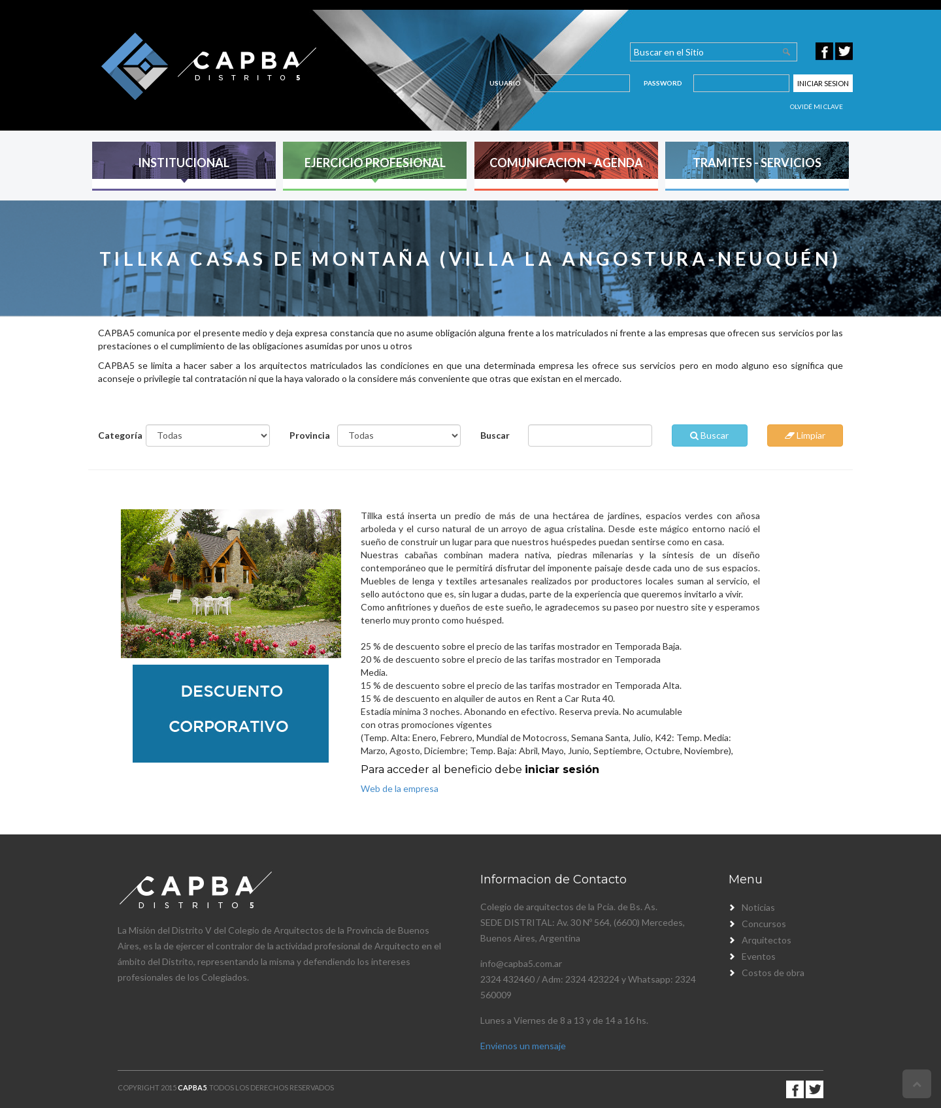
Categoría (117, 435)
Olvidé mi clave (816, 106)
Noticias (758, 907)
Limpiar (805, 435)
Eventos (759, 956)
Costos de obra (773, 972)
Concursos (764, 923)
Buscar (495, 435)
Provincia (308, 435)
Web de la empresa (399, 788)
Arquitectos (766, 939)
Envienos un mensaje (523, 1045)
